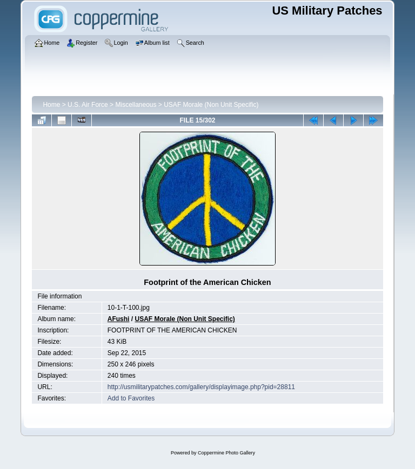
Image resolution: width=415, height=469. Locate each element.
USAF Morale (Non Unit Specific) (211, 104)
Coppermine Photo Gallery (226, 453)
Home (51, 104)
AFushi (119, 319)
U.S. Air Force (88, 104)
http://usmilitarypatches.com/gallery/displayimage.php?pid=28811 (201, 387)
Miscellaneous (135, 104)
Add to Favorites (131, 398)
